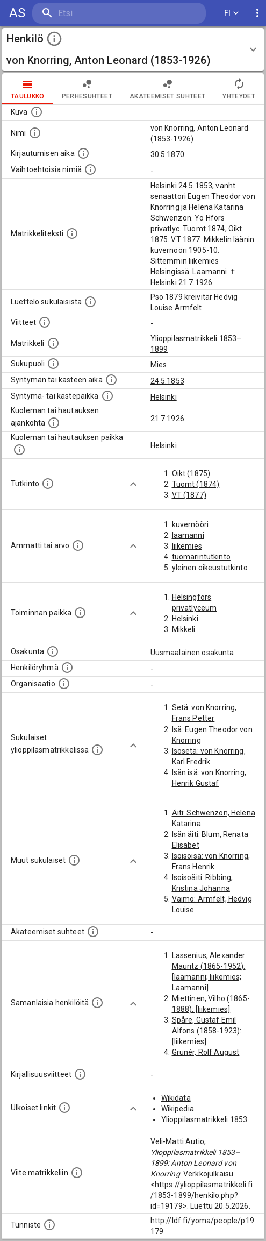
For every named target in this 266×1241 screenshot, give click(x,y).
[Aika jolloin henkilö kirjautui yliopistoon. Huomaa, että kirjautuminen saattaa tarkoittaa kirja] (83, 153)
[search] (96, 13)
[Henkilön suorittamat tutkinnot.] (47, 483)
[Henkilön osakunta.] (52, 651)
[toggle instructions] (54, 38)
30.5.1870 (167, 154)
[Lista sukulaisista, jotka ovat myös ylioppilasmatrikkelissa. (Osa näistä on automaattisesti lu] (97, 749)
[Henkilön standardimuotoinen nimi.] (35, 132)
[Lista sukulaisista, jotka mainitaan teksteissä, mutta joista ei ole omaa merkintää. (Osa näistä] (74, 860)
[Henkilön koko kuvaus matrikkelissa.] (72, 233)
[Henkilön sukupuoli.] (53, 363)
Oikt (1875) (191, 473)
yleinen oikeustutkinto (210, 567)
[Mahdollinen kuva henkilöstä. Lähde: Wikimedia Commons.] (36, 111)
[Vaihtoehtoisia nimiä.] (90, 169)
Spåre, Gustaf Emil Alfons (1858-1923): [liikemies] (207, 1031)
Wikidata (176, 1098)
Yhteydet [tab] (239, 88)
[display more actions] (257, 13)
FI (231, 13)
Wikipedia (177, 1108)
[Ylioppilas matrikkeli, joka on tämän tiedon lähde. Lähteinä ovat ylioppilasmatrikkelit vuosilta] (53, 343)
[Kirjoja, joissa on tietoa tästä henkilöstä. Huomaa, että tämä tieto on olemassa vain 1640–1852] (80, 1074)
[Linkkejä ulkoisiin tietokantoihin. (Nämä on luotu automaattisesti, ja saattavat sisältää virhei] (64, 1107)
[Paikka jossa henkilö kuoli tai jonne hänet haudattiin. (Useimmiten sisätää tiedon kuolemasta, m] (19, 449)
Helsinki (163, 397)
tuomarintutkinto (201, 556)
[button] (133, 49)
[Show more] (133, 484)
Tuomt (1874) (196, 484)
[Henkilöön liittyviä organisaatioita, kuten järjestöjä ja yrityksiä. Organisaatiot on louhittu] (64, 683)
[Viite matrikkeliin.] (76, 1172)
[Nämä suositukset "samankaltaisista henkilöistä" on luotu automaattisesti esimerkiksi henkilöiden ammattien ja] (97, 1002)
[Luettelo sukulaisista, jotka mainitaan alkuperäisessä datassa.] (90, 301)
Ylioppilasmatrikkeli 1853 (204, 1119)
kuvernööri (190, 524)
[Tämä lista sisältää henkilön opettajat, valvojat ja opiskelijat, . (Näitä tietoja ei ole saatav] (93, 931)
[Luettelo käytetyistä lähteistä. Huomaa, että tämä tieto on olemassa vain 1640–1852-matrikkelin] (44, 322)
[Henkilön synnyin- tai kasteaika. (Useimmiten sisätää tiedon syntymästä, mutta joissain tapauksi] (111, 379)
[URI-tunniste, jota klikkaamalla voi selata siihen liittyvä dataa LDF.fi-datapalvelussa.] (49, 1224)
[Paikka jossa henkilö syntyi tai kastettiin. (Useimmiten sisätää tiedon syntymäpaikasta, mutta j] (107, 396)
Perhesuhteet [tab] (87, 88)
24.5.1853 (167, 381)
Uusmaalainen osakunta (192, 652)
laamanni (188, 535)
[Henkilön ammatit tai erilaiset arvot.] (78, 545)
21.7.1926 (167, 418)
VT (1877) (189, 495)
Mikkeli (184, 629)
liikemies (187, 546)
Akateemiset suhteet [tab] (167, 88)
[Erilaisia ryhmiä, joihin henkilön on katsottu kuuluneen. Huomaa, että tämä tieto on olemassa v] (67, 667)
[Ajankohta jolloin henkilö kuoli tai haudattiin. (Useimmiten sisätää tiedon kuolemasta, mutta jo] (53, 422)
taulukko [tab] (27, 88)
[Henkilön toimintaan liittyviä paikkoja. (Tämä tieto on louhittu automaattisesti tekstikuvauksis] (80, 612)
